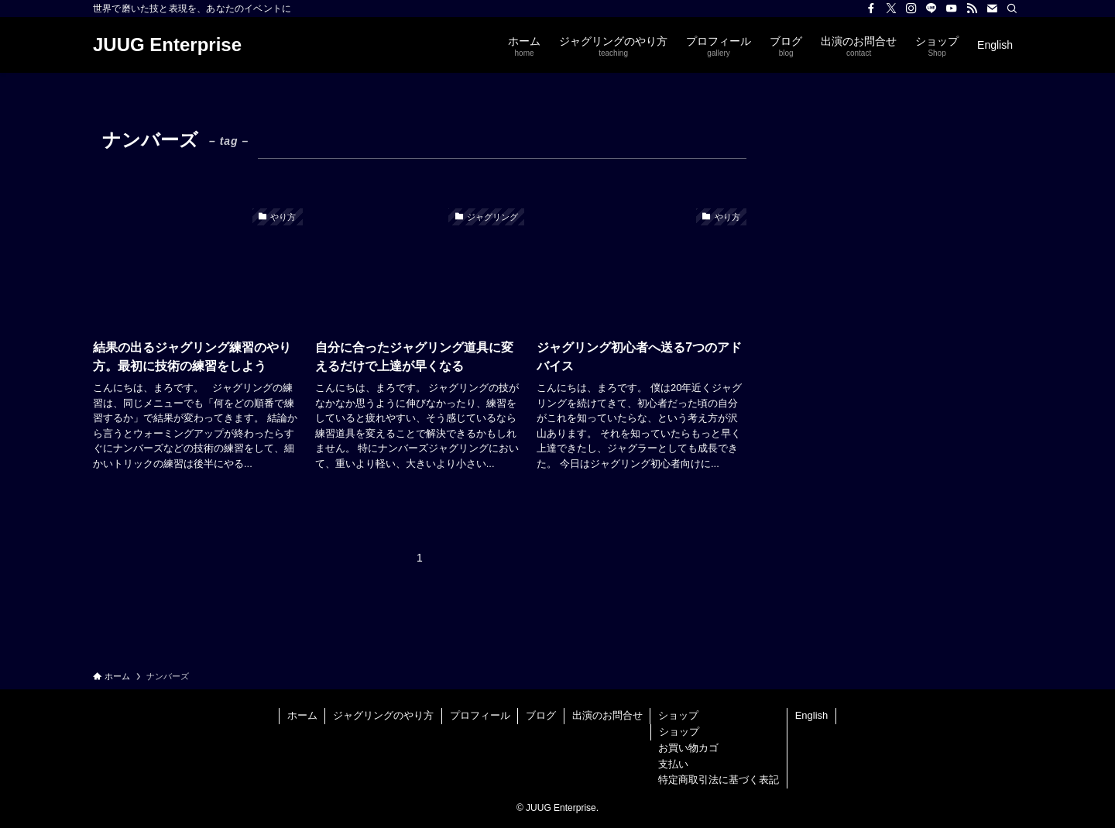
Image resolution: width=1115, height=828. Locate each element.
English (812, 715)
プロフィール (480, 715)
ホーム (302, 715)
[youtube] (952, 8)
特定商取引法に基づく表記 (718, 779)
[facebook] (871, 8)
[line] (931, 8)
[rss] (972, 8)
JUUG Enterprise (167, 45)
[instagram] (911, 8)
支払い (673, 764)
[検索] (1012, 8)
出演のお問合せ (607, 715)
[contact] (992, 8)
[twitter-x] (891, 8)
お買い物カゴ (688, 748)
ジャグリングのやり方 (383, 715)
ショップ (678, 715)
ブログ (541, 715)
